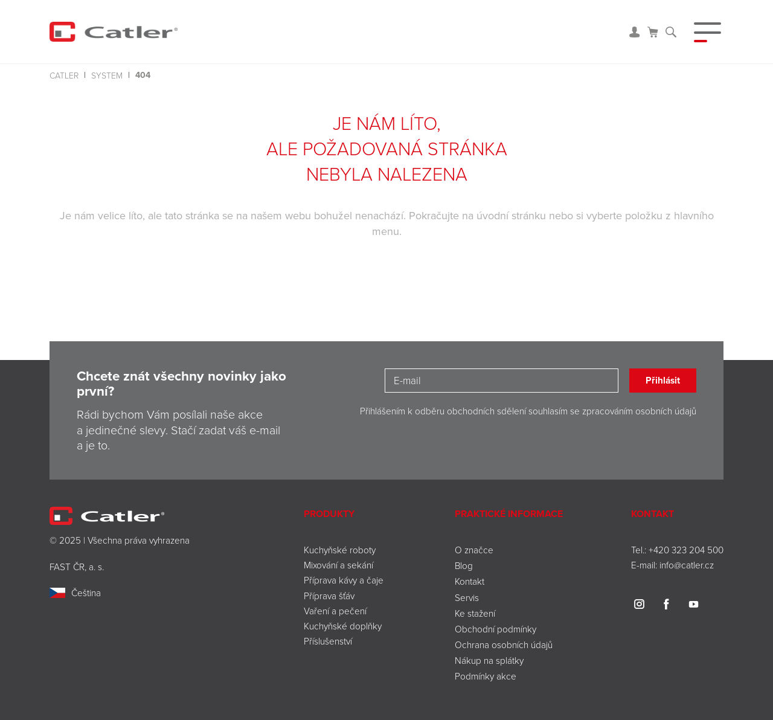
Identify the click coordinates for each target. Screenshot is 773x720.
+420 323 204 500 (686, 549)
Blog (464, 565)
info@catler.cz (686, 564)
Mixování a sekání (338, 564)
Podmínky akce (485, 676)
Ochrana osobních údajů (504, 644)
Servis (467, 597)
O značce (474, 549)
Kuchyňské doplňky (344, 625)
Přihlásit (663, 380)
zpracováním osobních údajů (639, 410)
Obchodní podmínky (495, 628)
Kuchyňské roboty (340, 549)
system (107, 75)
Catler (64, 75)
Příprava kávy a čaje (343, 580)
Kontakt (469, 581)
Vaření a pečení (335, 610)
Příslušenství (328, 641)
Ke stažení (475, 613)
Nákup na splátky (489, 660)
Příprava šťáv (329, 595)
